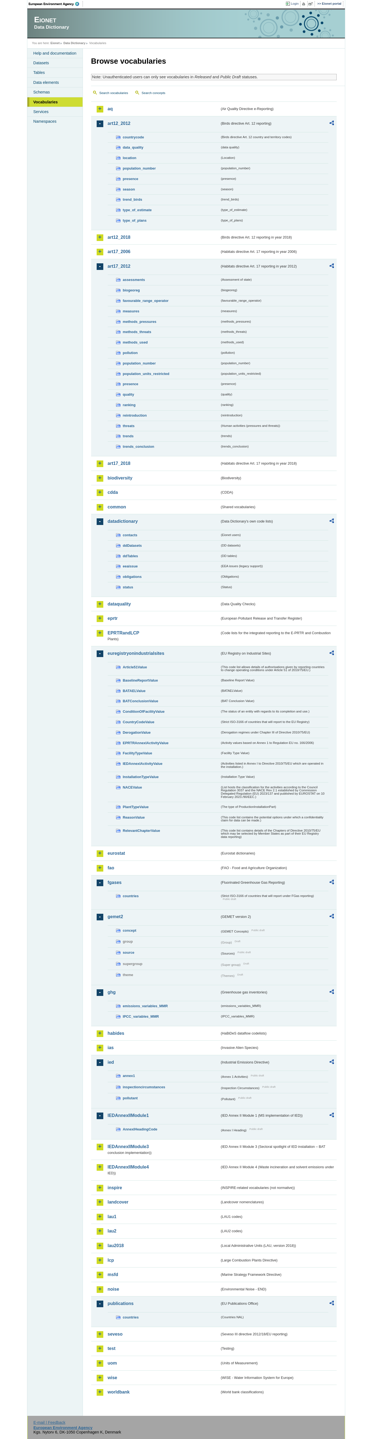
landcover (118, 1202)
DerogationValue (137, 732)
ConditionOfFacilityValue (144, 711)
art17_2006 (119, 251)
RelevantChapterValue (141, 831)
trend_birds (132, 199)
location (129, 158)
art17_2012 (119, 266)
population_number (139, 168)
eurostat (116, 853)
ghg (112, 992)
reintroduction (135, 415)
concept (129, 930)
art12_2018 (119, 237)
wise (112, 1377)
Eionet (55, 43)
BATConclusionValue (140, 701)
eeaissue (130, 566)
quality (128, 394)
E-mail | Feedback (49, 1422)
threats (129, 426)
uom (112, 1363)
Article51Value (135, 667)
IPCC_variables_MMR (141, 1016)
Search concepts (153, 93)
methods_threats (137, 332)
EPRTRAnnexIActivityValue (146, 743)
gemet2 (115, 916)
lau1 (112, 1216)
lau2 (112, 1231)
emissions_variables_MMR (145, 1006)
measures (131, 311)
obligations (132, 577)
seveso (115, 1334)
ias (111, 1047)
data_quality (133, 147)
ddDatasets (132, 545)
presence (130, 179)
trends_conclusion (138, 446)
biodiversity (120, 478)
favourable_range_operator (146, 301)
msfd (113, 1274)
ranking (129, 405)
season (129, 189)
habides (116, 1033)
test (111, 1348)
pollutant (130, 1098)
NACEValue (132, 787)
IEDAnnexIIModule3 (128, 1146)
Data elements (46, 82)
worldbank (119, 1392)
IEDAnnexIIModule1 (128, 1115)
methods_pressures (140, 322)
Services (41, 111)
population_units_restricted (146, 374)
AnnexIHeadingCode (140, 1129)
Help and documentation (54, 53)
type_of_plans (135, 220)
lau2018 (116, 1245)
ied (111, 1062)
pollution (130, 353)
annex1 (129, 1076)
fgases (115, 882)
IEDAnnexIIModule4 (128, 1167)
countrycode (133, 137)
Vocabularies (45, 102)
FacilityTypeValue (137, 753)
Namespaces (45, 121)
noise (113, 1289)
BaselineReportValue (140, 680)
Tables (39, 72)
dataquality (119, 604)
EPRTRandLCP (123, 633)
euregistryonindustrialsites (136, 653)
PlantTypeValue (136, 807)
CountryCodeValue (138, 722)
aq (110, 108)
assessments (134, 280)
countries (131, 896)
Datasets (41, 63)
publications (121, 1303)
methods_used (135, 342)
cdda (113, 492)
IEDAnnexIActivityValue (143, 764)
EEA (56, 4)
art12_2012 (119, 123)
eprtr (113, 618)
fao (111, 867)
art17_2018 (119, 463)
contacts (130, 535)
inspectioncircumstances (144, 1087)
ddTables (130, 556)
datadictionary (123, 521)
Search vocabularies (113, 93)
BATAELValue (134, 691)
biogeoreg (131, 290)
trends (128, 436)
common (117, 507)
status (128, 587)
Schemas (41, 92)
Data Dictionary (74, 43)
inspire (115, 1187)
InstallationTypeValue (141, 777)
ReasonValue (134, 817)
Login (295, 3)
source (128, 952)
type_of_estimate (137, 210)
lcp (111, 1260)
